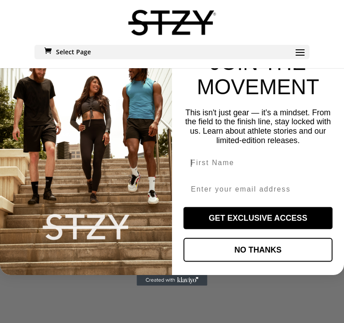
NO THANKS (257, 249)
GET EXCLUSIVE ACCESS (258, 218)
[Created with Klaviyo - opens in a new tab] (172, 280)
